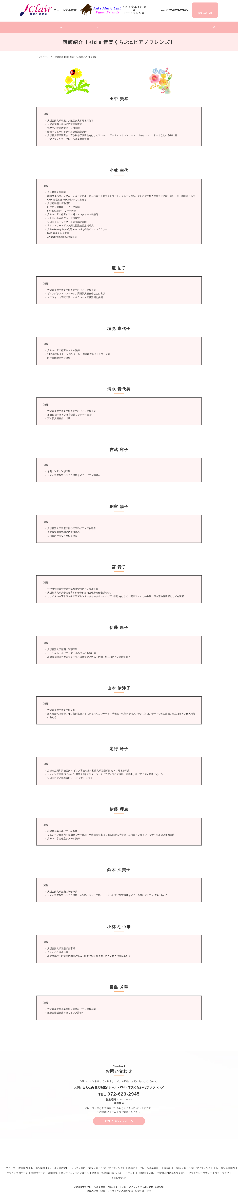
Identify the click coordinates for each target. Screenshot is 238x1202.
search (213, 26)
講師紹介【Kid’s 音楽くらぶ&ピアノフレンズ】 (188, 1166)
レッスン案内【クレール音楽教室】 (49, 1166)
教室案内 (23, 1166)
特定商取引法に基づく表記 (171, 1171)
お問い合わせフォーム (119, 1119)
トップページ (32, 26)
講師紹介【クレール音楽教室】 (144, 1166)
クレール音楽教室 (50, 26)
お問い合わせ (119, 1175)
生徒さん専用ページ (17, 1171)
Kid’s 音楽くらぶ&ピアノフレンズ (82, 26)
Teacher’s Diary (188, 26)
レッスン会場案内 (225, 1166)
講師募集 (173, 26)
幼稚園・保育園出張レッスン (151, 26)
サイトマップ (222, 1171)
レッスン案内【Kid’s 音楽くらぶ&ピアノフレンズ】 (98, 1166)
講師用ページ (38, 1171)
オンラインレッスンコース (119, 26)
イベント (204, 26)
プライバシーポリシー (200, 1171)
